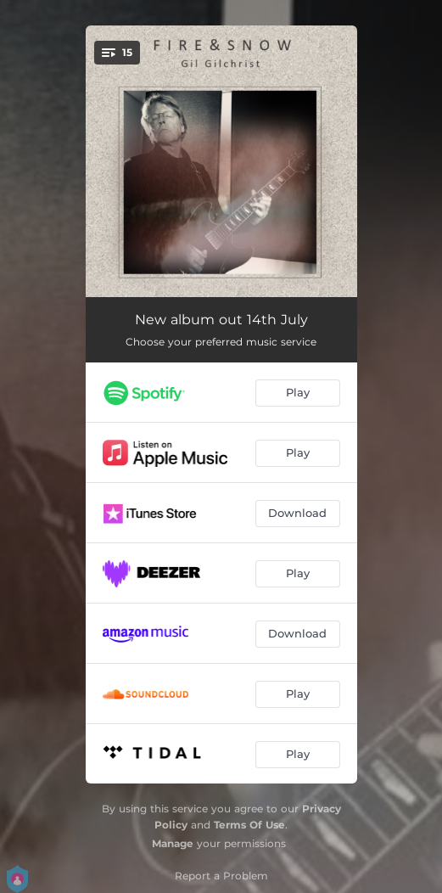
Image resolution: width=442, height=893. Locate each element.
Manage (172, 843)
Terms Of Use (249, 824)
